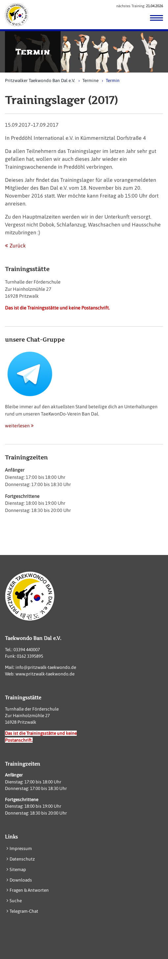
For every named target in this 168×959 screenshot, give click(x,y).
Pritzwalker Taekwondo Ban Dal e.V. (40, 80)
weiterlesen (17, 425)
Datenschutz (22, 859)
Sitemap (18, 869)
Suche (16, 900)
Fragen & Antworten (29, 890)
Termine (90, 80)
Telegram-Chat (24, 911)
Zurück (18, 245)
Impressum (21, 848)
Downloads (21, 880)
